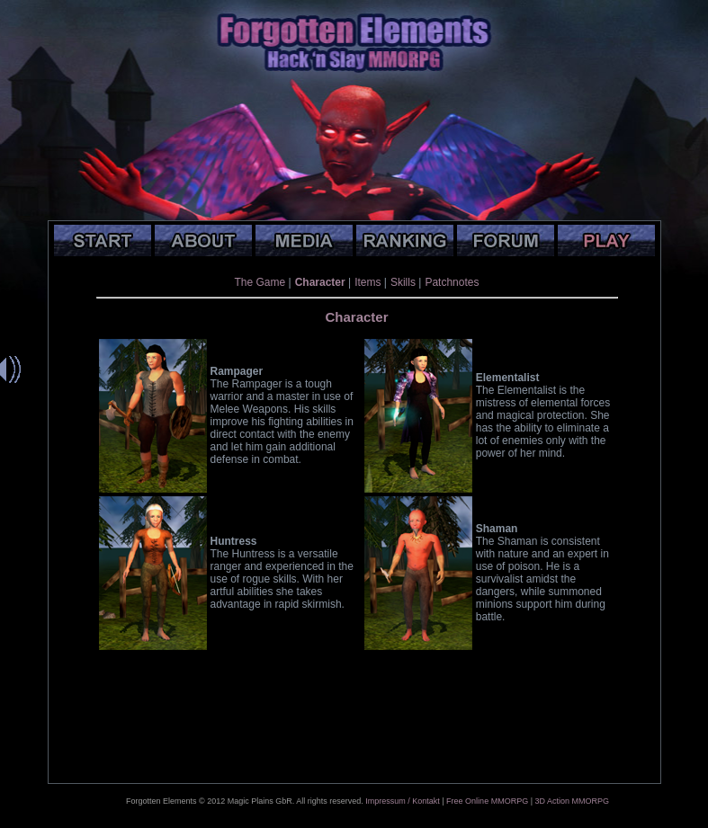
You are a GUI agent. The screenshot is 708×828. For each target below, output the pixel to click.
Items (367, 282)
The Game (260, 282)
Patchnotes (452, 282)
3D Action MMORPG (571, 801)
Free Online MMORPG (487, 801)
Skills (403, 282)
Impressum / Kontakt (402, 801)
